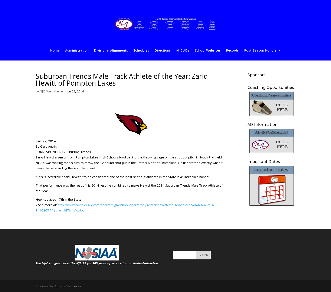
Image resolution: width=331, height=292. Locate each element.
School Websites (208, 50)
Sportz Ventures (68, 286)
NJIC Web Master (51, 91)
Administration (77, 50)
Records (232, 50)
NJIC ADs (182, 50)
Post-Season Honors (260, 50)
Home (55, 50)
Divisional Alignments (111, 50)
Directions (163, 50)
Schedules (141, 50)
